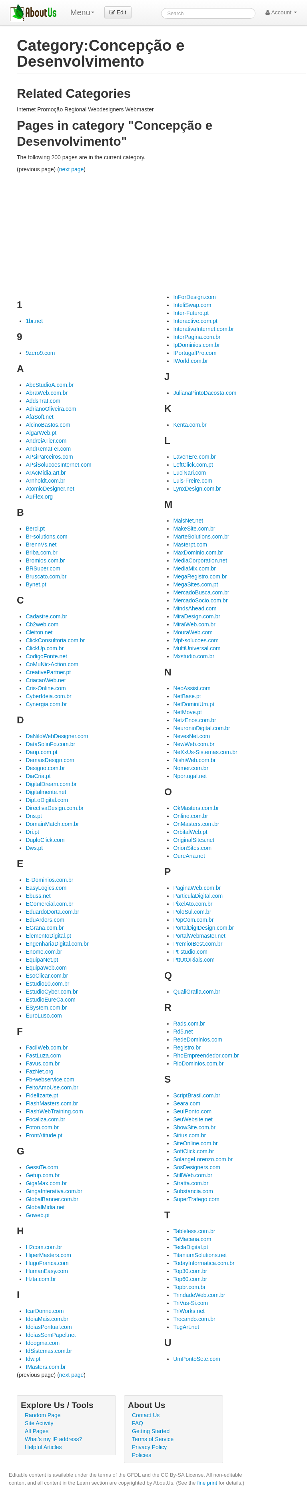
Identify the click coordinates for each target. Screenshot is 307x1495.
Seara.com (186, 1103)
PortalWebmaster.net (199, 936)
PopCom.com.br (193, 920)
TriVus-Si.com (190, 1303)
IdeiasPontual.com (49, 1327)
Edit (118, 12)
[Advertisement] (161, 233)
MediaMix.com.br (194, 568)
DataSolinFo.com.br (50, 744)
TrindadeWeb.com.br (199, 1295)
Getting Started (150, 1431)
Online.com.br (190, 816)
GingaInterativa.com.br (54, 1191)
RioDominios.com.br (198, 1063)
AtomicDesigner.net (50, 488)
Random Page (43, 1415)
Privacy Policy (149, 1447)
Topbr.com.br (189, 1287)
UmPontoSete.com (196, 1359)
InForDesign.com (194, 297)
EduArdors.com (45, 920)
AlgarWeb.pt (41, 433)
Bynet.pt (36, 584)
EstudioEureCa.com (51, 999)
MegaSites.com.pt (195, 584)
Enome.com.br (44, 951)
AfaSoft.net (39, 417)
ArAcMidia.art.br (46, 472)
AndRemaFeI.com (48, 449)
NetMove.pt (187, 712)
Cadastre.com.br (46, 616)
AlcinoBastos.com (48, 425)
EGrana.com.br (45, 928)
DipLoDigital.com (47, 800)
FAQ (137, 1423)
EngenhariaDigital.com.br (57, 944)
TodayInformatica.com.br (203, 1263)
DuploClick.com (45, 840)
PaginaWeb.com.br (197, 888)
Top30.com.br (190, 1271)
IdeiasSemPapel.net (51, 1335)
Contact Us (145, 1415)
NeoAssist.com (191, 688)
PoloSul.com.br (192, 912)
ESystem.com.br (46, 1007)
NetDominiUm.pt (193, 704)
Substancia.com (193, 1191)
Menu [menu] (82, 12)
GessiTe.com (42, 1167)
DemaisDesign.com (50, 760)
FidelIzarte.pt (42, 1095)
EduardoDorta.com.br (52, 912)
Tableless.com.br (194, 1231)
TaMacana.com (192, 1239)
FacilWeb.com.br (47, 1047)
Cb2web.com (42, 624)
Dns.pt (34, 816)
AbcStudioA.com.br (50, 385)
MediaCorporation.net (200, 560)
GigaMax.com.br (46, 1183)
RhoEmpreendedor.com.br (206, 1055)
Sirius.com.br (189, 1135)
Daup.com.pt (41, 752)
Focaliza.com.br (45, 1119)
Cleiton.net (39, 632)
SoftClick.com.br (193, 1151)
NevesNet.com (191, 736)
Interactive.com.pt (195, 321)
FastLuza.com (43, 1055)
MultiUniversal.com (196, 648)
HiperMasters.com (48, 1255)
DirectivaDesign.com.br (55, 808)
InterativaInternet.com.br (203, 329)
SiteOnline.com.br (195, 1143)
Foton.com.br (42, 1127)
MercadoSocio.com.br (200, 600)
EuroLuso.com (44, 1015)
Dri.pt (32, 832)
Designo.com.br (45, 768)
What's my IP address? (53, 1439)
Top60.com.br (190, 1279)
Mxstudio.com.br (193, 656)
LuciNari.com (189, 472)
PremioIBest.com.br (197, 944)
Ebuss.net (38, 896)
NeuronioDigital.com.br (201, 728)
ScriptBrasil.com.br (196, 1095)
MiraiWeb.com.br (194, 624)
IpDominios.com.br (196, 345)
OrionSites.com (192, 848)
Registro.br (186, 1047)
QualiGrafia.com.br (196, 991)
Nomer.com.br (190, 768)
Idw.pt (33, 1359)
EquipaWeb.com (46, 967)
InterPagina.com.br (196, 337)
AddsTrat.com (43, 401)
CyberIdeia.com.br (48, 696)
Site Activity (39, 1423)
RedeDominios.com (197, 1039)
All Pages (36, 1431)
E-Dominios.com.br (49, 880)
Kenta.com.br (189, 425)
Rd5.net (183, 1031)
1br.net (34, 321)
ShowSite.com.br (194, 1127)
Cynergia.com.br (46, 704)
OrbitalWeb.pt (190, 832)
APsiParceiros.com (49, 456)
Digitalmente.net (46, 792)
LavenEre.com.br (194, 456)
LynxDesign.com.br (197, 488)
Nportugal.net (190, 776)
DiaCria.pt (38, 776)
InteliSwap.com (192, 305)
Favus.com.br (43, 1063)
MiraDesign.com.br (196, 616)
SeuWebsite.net (193, 1119)
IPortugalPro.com (194, 353)
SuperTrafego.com (196, 1199)
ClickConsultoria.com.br (55, 640)
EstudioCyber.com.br (52, 991)
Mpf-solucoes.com (196, 640)
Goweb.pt (38, 1215)
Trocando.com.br (194, 1319)
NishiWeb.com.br (194, 760)
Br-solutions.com (46, 536)
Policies (141, 1455)
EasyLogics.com (46, 888)
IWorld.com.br (190, 361)
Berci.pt (35, 528)
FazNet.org (39, 1071)
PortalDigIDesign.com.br (203, 928)
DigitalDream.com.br (51, 784)
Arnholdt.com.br (45, 480)
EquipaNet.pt (42, 959)
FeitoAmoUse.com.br (52, 1087)
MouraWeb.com (193, 632)
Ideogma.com (43, 1343)
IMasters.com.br (46, 1367)
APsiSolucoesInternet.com (58, 464)
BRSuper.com (43, 568)
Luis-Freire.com (192, 480)
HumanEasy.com (47, 1271)
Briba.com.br (41, 552)
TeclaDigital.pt (190, 1247)
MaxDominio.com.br (198, 552)
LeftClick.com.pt (193, 464)
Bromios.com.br (45, 560)
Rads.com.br (189, 1023)
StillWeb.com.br (192, 1175)
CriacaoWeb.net (46, 680)
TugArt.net (186, 1327)
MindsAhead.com (194, 608)
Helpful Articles (43, 1447)
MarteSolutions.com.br (201, 536)
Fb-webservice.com (50, 1079)
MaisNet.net (188, 520)
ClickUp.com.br (45, 648)
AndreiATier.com (46, 441)
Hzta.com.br (41, 1279)
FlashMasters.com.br (52, 1103)
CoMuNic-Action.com (52, 664)
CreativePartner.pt (48, 672)
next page (71, 169)
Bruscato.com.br (46, 576)
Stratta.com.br (190, 1183)
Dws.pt (34, 848)
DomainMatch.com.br (52, 824)
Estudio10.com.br (47, 983)
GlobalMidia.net (45, 1207)
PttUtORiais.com (193, 959)
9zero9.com (40, 353)
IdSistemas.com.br (49, 1351)
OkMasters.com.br (196, 808)
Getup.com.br (43, 1175)
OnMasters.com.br (196, 824)
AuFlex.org (39, 496)
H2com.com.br (44, 1247)
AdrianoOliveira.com (51, 409)
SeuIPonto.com (192, 1111)
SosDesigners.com (196, 1167)
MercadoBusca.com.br (201, 592)
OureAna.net (189, 856)
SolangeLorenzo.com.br (203, 1159)
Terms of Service (152, 1439)
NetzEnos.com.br (194, 720)
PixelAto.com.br (192, 904)
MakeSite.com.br (194, 528)
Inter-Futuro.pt (191, 313)
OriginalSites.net (193, 840)
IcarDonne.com (45, 1311)
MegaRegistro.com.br (200, 576)
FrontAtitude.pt (44, 1135)
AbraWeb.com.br (47, 393)
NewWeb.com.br (193, 744)
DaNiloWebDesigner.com (57, 736)
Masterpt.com (190, 544)
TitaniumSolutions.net (200, 1255)
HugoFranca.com (47, 1263)
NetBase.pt (187, 696)
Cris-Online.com (46, 688)
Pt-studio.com (190, 951)
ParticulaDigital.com (198, 896)
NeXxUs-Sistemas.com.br (205, 752)
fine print (207, 1483)
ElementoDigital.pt (48, 936)
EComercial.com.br (49, 904)
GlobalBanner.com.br (52, 1199)
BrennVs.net (41, 544)
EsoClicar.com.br (47, 975)
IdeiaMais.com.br (47, 1319)
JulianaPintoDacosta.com (204, 393)
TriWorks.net (189, 1311)
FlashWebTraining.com (54, 1111)
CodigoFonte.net (46, 656)
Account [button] (281, 12)
